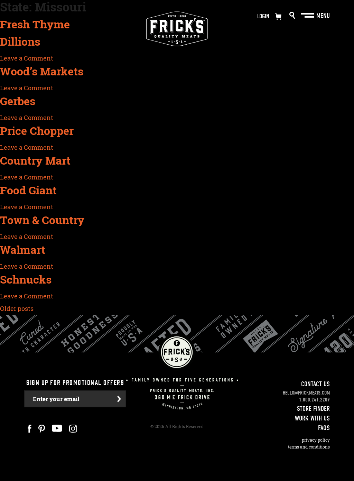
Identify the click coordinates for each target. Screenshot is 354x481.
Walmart (22, 249)
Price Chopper (37, 130)
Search (292, 15)
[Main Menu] (308, 15)
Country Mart (35, 160)
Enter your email (56, 399)
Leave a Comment (26, 58)
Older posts (17, 308)
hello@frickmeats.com (306, 393)
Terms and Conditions (309, 447)
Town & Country (42, 220)
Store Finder (313, 409)
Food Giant (28, 190)
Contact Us (315, 384)
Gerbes (17, 101)
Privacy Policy (316, 440)
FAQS (324, 428)
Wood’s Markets (41, 71)
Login (263, 16)
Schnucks (26, 279)
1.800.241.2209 (314, 400)
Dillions (20, 41)
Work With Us (312, 418)
